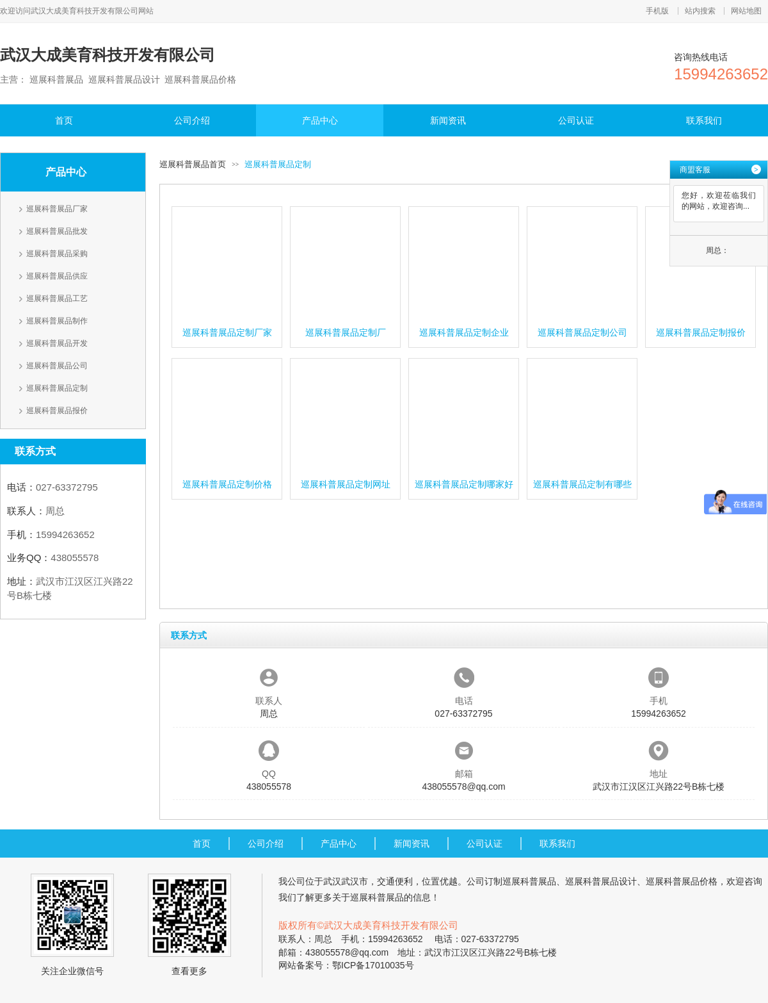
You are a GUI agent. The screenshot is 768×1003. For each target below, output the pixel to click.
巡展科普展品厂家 (57, 208)
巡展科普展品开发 (57, 343)
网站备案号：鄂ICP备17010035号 (346, 965)
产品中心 (320, 120)
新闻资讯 (448, 120)
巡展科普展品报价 (57, 410)
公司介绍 (192, 120)
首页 (64, 120)
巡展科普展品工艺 (57, 298)
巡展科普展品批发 (57, 231)
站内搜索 (700, 11)
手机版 (657, 11)
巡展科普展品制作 (57, 320)
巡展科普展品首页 (192, 164)
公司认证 (576, 120)
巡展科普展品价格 (681, 881)
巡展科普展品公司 (57, 365)
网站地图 (746, 11)
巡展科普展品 (529, 881)
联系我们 (704, 120)
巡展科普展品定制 (57, 388)
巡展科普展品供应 (57, 276)
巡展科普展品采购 (57, 253)
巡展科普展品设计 (601, 881)
